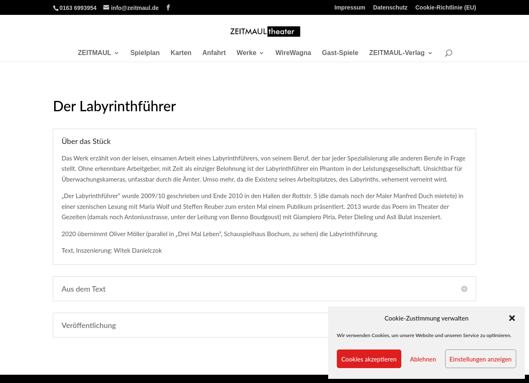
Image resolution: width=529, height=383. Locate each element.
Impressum (349, 8)
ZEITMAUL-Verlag (396, 53)
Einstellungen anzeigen (481, 359)
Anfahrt (214, 53)
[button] (512, 318)
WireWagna (293, 53)
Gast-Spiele (340, 53)
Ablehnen (423, 359)
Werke (247, 53)
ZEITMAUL (94, 53)
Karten (181, 53)
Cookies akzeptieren (369, 359)
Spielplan (145, 53)
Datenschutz (390, 8)
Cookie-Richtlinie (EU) (445, 8)
